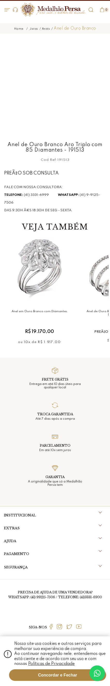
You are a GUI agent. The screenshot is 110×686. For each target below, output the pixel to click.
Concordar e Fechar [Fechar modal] (57, 675)
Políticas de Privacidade (51, 664)
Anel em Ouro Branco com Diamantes (39, 311)
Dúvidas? (15, 9)
